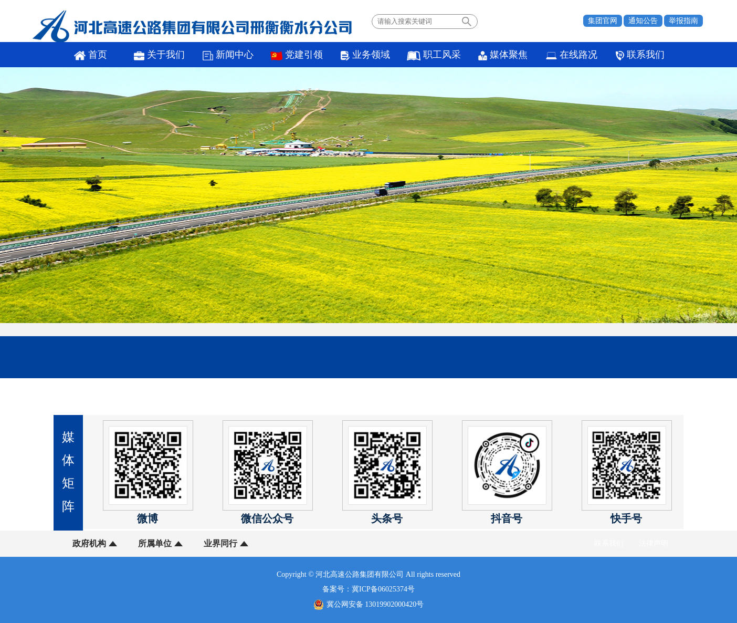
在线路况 (571, 54)
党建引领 (296, 54)
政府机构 (89, 543)
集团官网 (602, 21)
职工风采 (434, 54)
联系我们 (640, 54)
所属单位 (155, 543)
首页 (90, 54)
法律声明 (653, 543)
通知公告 (643, 21)
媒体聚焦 (502, 54)
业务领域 (365, 54)
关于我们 (159, 54)
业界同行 (220, 543)
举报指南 (683, 21)
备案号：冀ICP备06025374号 (368, 589)
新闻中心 (228, 54)
